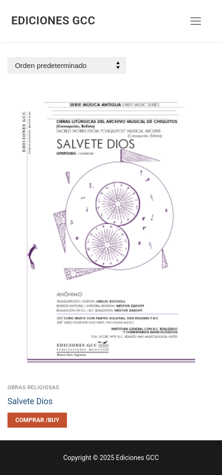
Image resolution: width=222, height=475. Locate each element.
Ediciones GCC (53, 20)
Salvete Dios (29, 401)
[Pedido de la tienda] (66, 65)
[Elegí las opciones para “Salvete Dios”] (37, 420)
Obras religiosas (33, 387)
